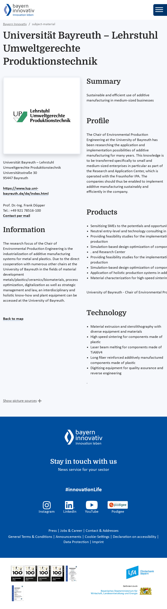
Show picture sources (20, 401)
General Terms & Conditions (30, 537)
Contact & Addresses (102, 531)
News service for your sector (83, 470)
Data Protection (76, 542)
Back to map (13, 319)
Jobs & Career (71, 531)
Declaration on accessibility (135, 537)
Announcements (69, 537)
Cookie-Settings (97, 537)
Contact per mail (16, 216)
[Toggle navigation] (160, 10)
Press (53, 531)
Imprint (98, 542)
